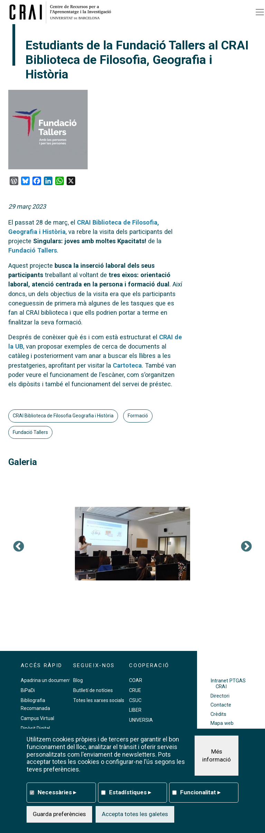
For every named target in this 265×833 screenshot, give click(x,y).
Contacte (220, 705)
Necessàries (57, 792)
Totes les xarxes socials (98, 700)
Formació (138, 415)
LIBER (135, 710)
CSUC (135, 700)
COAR (135, 680)
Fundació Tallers (32, 250)
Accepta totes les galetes (135, 814)
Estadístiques (130, 792)
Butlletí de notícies (93, 690)
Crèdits (218, 714)
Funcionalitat (200, 792)
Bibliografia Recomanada (35, 704)
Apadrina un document (46, 680)
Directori (219, 696)
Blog (78, 680)
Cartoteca (127, 365)
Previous (18, 547)
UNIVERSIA (141, 720)
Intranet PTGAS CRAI (228, 684)
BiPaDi (28, 690)
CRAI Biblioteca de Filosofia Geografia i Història (63, 415)
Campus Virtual (37, 718)
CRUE (135, 690)
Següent (246, 547)
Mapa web (222, 723)
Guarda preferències (59, 814)
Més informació (216, 755)
